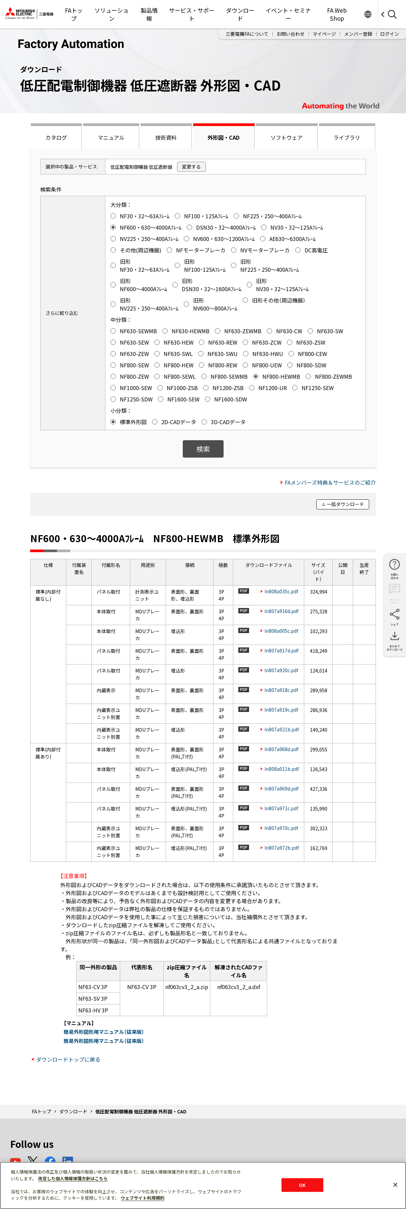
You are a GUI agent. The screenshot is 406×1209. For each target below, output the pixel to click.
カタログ (56, 137)
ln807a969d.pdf (281, 788)
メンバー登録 (358, 33)
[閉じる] (395, 1184)
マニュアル (111, 137)
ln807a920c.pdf (281, 670)
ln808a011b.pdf (281, 768)
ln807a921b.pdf (281, 729)
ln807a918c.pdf (281, 690)
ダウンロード (240, 14)
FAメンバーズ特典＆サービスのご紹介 (330, 482)
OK (302, 1185)
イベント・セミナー (288, 14)
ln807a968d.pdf (281, 749)
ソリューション (111, 14)
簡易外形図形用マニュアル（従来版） (104, 1031)
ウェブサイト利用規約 (142, 1198)
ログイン (389, 33)
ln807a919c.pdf (281, 709)
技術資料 (166, 137)
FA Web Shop (337, 14)
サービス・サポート (192, 14)
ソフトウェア (286, 137)
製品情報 (149, 14)
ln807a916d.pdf (281, 611)
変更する (191, 166)
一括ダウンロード (345, 504)
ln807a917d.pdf (281, 650)
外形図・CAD (224, 137)
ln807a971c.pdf (281, 808)
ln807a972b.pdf (281, 847)
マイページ (324, 33)
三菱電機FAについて (247, 33)
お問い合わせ (290, 33)
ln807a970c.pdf (281, 828)
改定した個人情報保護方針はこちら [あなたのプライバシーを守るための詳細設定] (73, 1178)
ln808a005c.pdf (281, 630)
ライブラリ (346, 137)
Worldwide (367, 14)
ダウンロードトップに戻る (68, 1059)
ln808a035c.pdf (281, 591)
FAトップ (74, 14)
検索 (203, 449)
